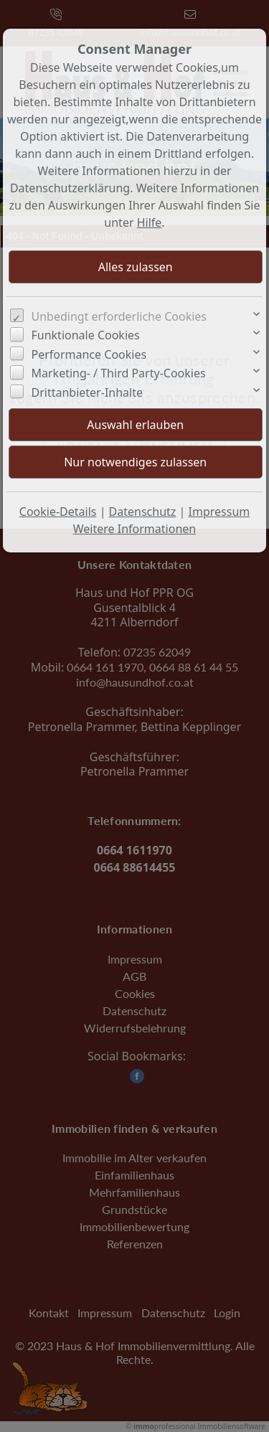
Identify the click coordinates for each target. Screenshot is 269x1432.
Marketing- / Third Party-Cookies (119, 373)
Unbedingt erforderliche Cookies (119, 316)
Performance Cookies (89, 354)
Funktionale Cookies (86, 335)
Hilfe (149, 222)
